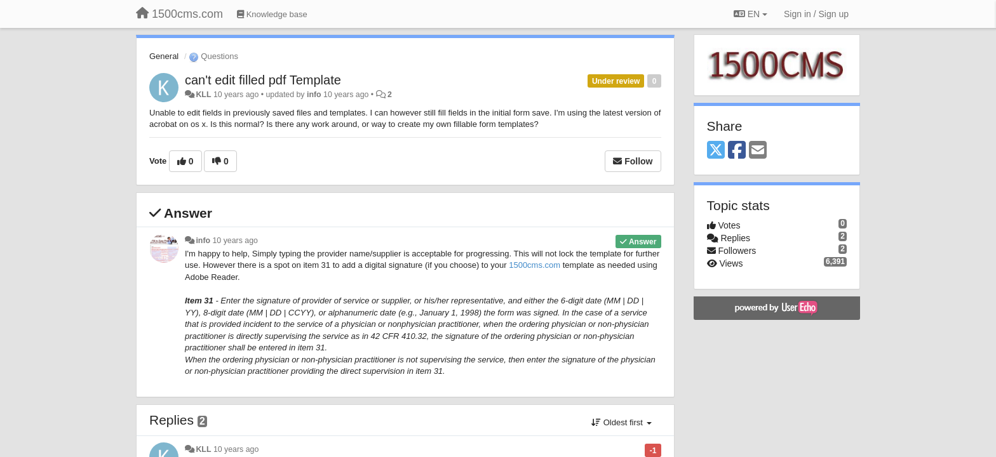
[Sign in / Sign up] (816, 14)
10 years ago (235, 240)
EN (750, 14)
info (314, 94)
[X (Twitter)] (716, 151)
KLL (203, 94)
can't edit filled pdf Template (263, 80)
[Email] (758, 151)
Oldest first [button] (621, 422)
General (163, 56)
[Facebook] (737, 151)
